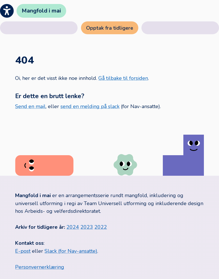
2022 (100, 227)
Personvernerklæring (39, 267)
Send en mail (30, 106)
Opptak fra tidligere (109, 28)
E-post (23, 251)
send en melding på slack (89, 106)
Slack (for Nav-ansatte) (70, 251)
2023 (86, 227)
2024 (72, 227)
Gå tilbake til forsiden (123, 78)
